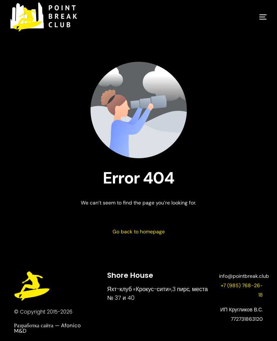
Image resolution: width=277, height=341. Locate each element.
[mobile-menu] (252, 17)
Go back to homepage (139, 231)
